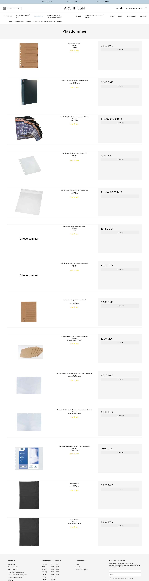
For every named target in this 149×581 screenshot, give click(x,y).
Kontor (78, 16)
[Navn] (125, 569)
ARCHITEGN (74, 8)
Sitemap (10, 579)
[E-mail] (125, 573)
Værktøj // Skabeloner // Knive (94, 16)
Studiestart (131, 16)
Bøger (120, 16)
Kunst (112, 16)
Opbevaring (38, 16)
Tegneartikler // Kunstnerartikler (54, 16)
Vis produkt (120, 49)
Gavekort (143, 16)
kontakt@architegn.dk (19, 573)
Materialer (8, 16)
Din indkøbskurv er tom (134, 8)
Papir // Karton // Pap (23, 16)
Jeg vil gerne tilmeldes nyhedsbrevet (127, 576)
